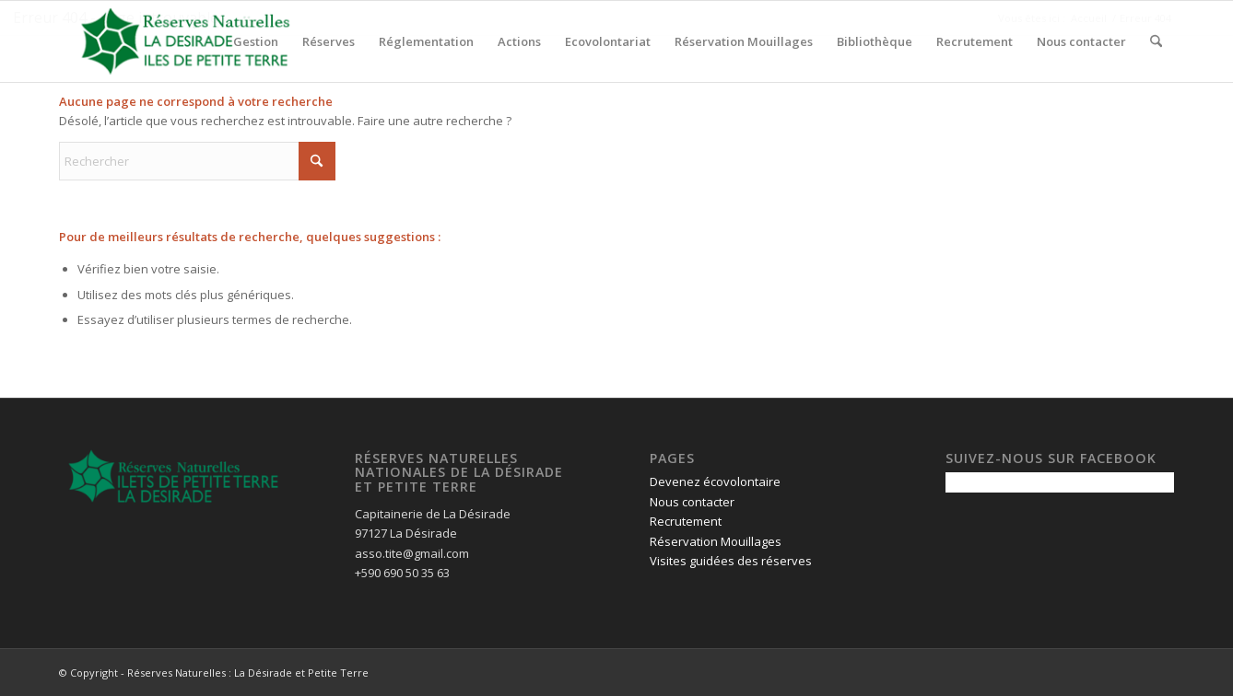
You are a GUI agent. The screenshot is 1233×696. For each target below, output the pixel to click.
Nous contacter (692, 501)
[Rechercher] (1156, 41)
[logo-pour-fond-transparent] (185, 41)
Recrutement (686, 521)
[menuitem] (255, 41)
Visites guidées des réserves (731, 560)
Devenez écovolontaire (715, 481)
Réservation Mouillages (715, 541)
